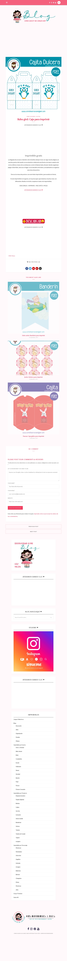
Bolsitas (18, 803)
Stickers (18, 826)
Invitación (18, 815)
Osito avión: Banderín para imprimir (33, 335)
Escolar (17, 762)
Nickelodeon (19, 851)
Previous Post (33, 526)
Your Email (11, 490)
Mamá (17, 770)
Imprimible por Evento (20, 745)
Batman (18, 874)
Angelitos (18, 859)
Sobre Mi (16, 897)
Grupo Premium (18, 893)
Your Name (11, 483)
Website (10, 498)
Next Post (33, 531)
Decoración (18, 726)
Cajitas (38, 116)
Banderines (18, 822)
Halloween (18, 766)
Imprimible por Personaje (20, 845)
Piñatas (17, 741)
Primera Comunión (20, 789)
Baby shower (31, 116)
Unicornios (18, 855)
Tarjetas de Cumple (20, 834)
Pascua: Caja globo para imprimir (33, 436)
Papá (17, 781)
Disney (17, 882)
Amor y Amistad (20, 747)
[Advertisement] (33, 37)
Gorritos (18, 811)
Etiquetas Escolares (20, 796)
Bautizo (18, 778)
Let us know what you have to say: (18, 468)
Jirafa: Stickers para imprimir (33, 377)
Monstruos (18, 848)
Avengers (18, 867)
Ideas (17, 729)
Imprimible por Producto (20, 793)
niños (17, 890)
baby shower (34, 262)
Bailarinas (18, 870)
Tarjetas (18, 830)
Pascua (17, 785)
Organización (19, 733)
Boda (17, 755)
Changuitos (18, 878)
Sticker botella (19, 818)
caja (39, 262)
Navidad (18, 774)
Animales (18, 863)
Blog (15, 723)
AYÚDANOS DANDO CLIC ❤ (33, 202)
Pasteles (18, 737)
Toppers (18, 837)
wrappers (18, 841)
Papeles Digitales (20, 799)
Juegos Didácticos (19, 719)
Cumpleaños (19, 759)
